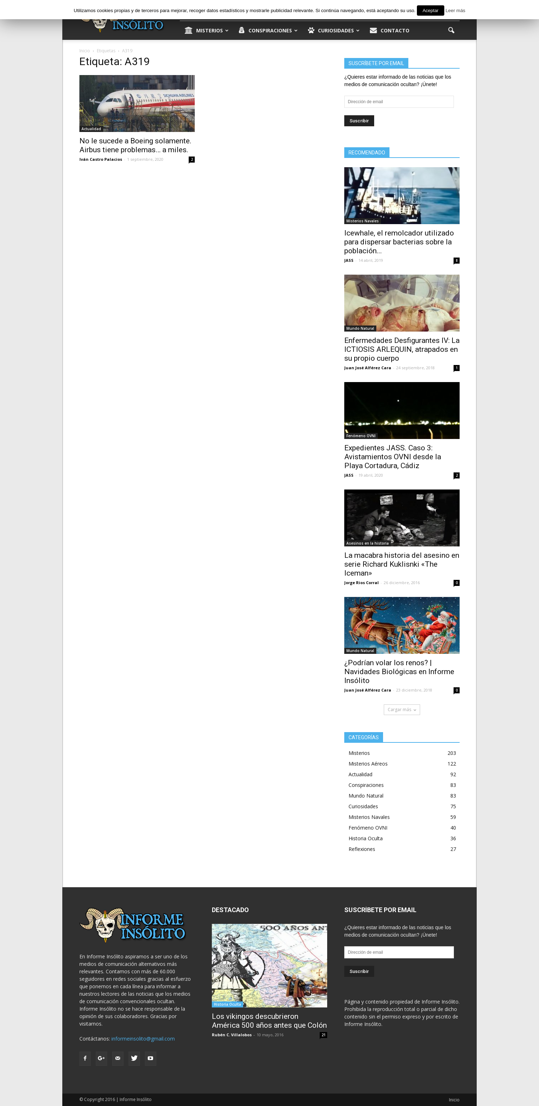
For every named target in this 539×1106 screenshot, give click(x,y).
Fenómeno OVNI (361, 435)
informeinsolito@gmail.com (143, 1038)
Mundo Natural (360, 328)
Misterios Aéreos (368, 763)
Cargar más (402, 710)
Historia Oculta (366, 838)
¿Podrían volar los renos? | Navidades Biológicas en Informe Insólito (399, 671)
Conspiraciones (268, 30)
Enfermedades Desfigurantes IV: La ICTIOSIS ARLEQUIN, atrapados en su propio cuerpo (402, 349)
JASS (349, 260)
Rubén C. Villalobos (232, 1034)
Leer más (455, 10)
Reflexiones (362, 849)
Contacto (389, 30)
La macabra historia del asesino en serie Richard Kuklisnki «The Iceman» (401, 564)
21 (323, 1034)
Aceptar (431, 10)
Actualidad (91, 128)
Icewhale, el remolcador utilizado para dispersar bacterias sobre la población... (399, 242)
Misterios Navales (362, 220)
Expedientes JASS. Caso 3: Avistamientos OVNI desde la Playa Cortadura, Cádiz (392, 457)
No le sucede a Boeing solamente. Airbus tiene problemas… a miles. (135, 145)
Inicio (454, 1100)
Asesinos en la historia (367, 543)
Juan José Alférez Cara (367, 367)
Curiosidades (334, 30)
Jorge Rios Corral (361, 582)
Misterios (207, 30)
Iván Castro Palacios (100, 159)
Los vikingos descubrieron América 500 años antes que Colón (269, 1021)
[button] (451, 30)
